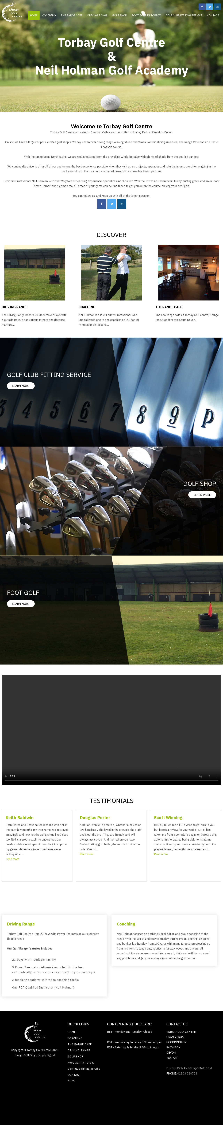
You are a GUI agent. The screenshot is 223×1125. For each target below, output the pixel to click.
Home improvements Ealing (28, 1105)
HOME (33, 15)
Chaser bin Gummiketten (95, 1105)
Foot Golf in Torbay (146, 15)
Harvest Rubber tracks (62, 1105)
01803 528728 (187, 1073)
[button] (12, 859)
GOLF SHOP (119, 15)
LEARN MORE (20, 386)
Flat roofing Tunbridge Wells (160, 1093)
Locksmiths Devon (192, 1093)
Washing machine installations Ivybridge (42, 1099)
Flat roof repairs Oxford (128, 1099)
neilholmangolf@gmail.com (191, 1068)
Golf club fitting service (184, 15)
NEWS (72, 1081)
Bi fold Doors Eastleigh (69, 1093)
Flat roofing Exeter (159, 1099)
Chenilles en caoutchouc (129, 1105)
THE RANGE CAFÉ (71, 15)
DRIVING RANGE (97, 15)
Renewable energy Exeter (36, 1093)
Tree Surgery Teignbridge (190, 1099)
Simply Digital (46, 1055)
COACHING (49, 15)
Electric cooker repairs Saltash (90, 1099)
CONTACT (213, 15)
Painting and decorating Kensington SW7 (113, 1093)
